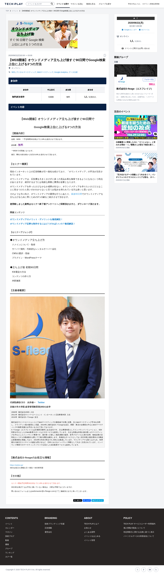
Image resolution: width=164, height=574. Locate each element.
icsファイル (144, 30)
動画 (7, 540)
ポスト (77, 500)
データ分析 (73, 72)
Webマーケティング (45, 72)
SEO (13, 72)
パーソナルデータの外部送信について (139, 536)
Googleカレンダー (129, 30)
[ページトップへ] (14, 4)
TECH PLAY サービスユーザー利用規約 (139, 524)
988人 (152, 84)
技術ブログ (9, 536)
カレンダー (9, 528)
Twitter (41, 402)
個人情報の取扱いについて (134, 528)
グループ (8, 548)
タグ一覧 (8, 557)
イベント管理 (89, 540)
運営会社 (48, 532)
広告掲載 (48, 528)
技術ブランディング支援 (54, 524)
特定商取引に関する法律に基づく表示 (139, 532)
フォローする (149, 79)
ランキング (9, 553)
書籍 (7, 544)
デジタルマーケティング (26, 72)
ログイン (145, 4)
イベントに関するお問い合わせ (136, 48)
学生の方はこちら (134, 4)
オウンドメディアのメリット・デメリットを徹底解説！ (36, 219)
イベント (15, 11)
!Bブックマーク (97, 500)
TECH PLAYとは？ (91, 524)
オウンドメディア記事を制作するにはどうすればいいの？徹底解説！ (42, 224)
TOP (7, 11)
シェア (87, 500)
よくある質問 (89, 532)
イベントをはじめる (92, 536)
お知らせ (87, 528)
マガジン (8, 532)
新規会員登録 (154, 4)
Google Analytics (61, 72)
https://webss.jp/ (16, 465)
